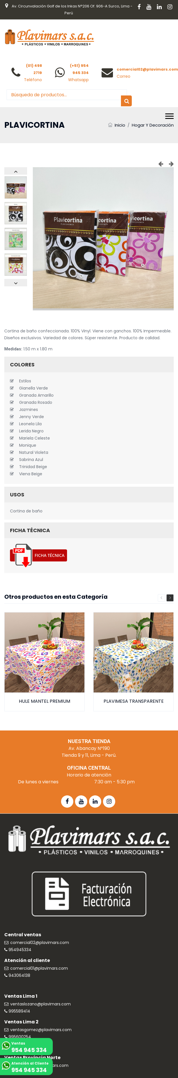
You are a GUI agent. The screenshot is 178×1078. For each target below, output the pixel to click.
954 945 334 (29, 1050)
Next (170, 598)
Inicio (120, 125)
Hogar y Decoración (153, 125)
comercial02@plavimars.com (147, 69)
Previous (161, 598)
